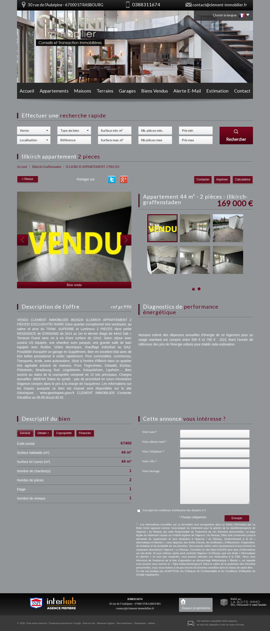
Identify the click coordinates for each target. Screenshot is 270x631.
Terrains (105, 90)
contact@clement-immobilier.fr (220, 4)
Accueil (27, 90)
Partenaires (140, 623)
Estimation (217, 90)
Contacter (202, 179)
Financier (85, 433)
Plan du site (89, 623)
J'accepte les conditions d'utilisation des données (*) (174, 510)
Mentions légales (106, 623)
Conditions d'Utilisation (238, 571)
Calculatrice (242, 179)
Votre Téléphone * (153, 451)
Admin (151, 623)
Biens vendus (154, 90)
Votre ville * (149, 461)
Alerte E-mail (187, 90)
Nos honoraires (124, 623)
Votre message (150, 471)
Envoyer (236, 518)
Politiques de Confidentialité (201, 571)
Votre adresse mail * (154, 441)
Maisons (82, 90)
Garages (127, 90)
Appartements (54, 90)
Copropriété (64, 433)
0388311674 (134, 599)
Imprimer (222, 179)
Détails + (43, 433)
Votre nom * (149, 432)
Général (25, 433)
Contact (242, 90)
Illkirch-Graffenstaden (46, 167)
